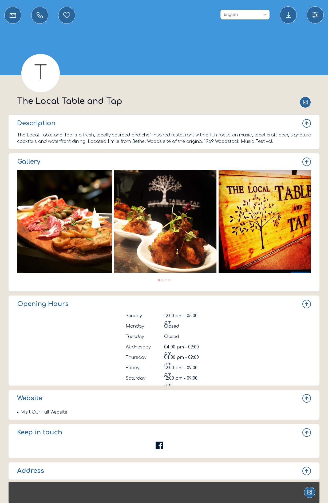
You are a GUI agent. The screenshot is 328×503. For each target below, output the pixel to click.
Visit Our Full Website (44, 412)
